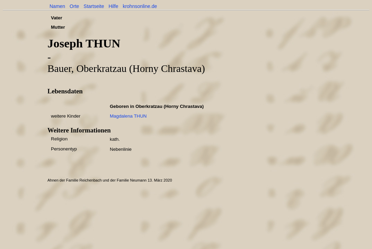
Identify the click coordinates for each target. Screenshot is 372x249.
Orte (74, 6)
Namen (57, 6)
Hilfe (113, 6)
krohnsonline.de (140, 6)
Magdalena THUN (128, 116)
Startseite (93, 6)
